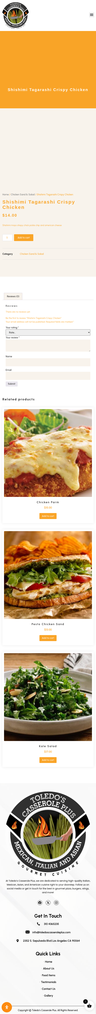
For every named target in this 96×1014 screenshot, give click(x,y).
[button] (91, 14)
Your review (13, 337)
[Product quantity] (7, 237)
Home (5, 194)
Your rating (12, 327)
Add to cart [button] (48, 516)
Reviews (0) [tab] (13, 296)
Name (9, 356)
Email (8, 370)
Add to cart (24, 237)
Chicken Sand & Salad (23, 194)
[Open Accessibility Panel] (7, 1007)
